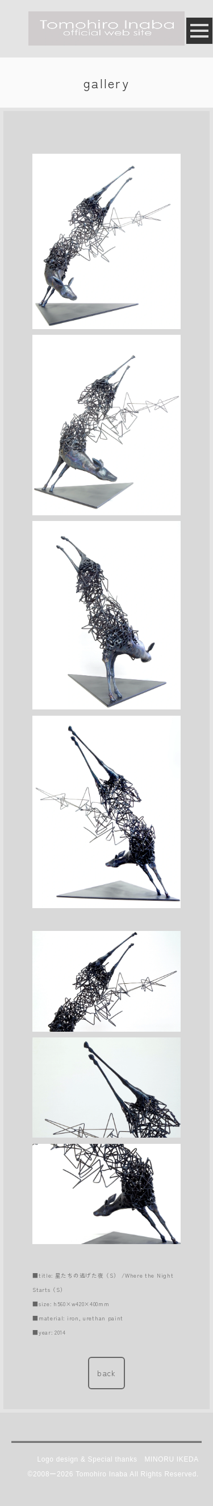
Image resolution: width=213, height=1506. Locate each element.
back (106, 1372)
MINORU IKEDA (171, 1459)
